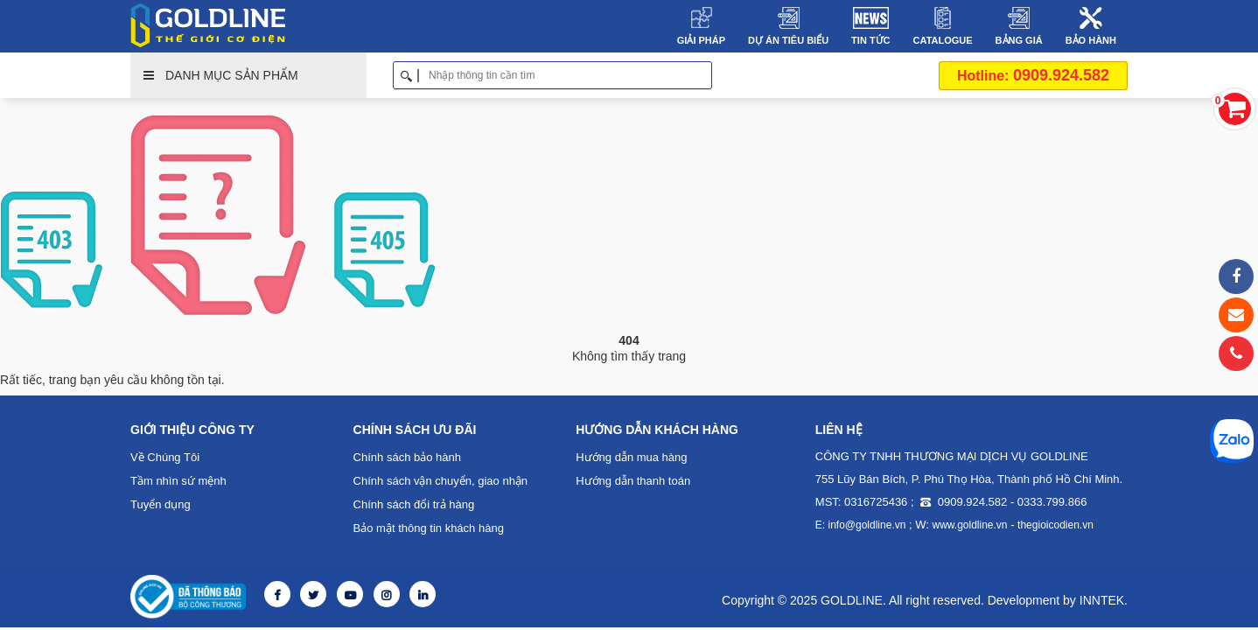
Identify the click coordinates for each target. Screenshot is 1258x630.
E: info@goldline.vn (860, 525)
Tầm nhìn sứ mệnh (178, 480)
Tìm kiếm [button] (705, 75)
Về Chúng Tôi (164, 457)
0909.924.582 (1033, 75)
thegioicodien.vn (1055, 525)
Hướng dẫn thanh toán (633, 480)
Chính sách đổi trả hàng (414, 504)
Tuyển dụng (160, 504)
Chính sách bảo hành (407, 457)
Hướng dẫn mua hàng (631, 457)
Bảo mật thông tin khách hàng (428, 528)
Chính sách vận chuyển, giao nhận (440, 480)
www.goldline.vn (970, 525)
